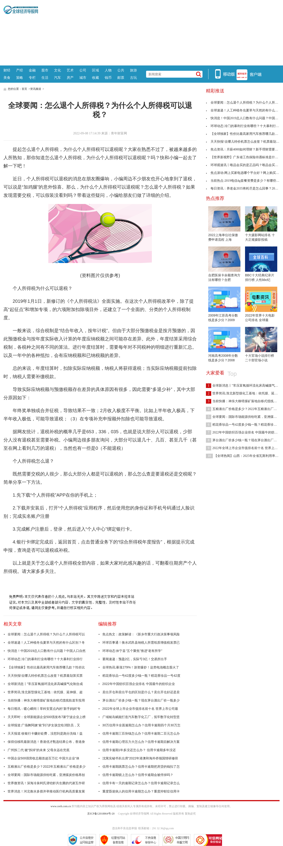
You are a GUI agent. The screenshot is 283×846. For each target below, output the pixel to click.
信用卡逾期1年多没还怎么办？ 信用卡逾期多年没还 (139, 750)
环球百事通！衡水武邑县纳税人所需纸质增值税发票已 (141, 642)
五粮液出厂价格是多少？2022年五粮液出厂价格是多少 (47, 766)
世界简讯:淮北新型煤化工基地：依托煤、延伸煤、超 (45, 692)
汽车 (57, 77)
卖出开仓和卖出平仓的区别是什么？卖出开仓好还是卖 (141, 692)
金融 (32, 70)
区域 (95, 70)
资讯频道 (35, 89)
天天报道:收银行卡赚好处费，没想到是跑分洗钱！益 (45, 733)
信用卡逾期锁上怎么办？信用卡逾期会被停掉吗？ (137, 775)
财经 (6, 70)
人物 (108, 70)
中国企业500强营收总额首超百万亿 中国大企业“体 (43, 758)
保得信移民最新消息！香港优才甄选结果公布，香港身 (46, 742)
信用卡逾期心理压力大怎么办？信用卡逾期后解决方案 (141, 742)
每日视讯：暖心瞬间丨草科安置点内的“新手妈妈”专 (44, 708)
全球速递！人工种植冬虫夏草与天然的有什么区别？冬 (46, 642)
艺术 (70, 70)
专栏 (32, 77)
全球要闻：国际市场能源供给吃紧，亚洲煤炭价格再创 (46, 775)
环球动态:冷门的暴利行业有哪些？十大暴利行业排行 (45, 659)
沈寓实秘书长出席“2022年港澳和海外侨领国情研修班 (140, 758)
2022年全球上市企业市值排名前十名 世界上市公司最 (140, 708)
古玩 (133, 77)
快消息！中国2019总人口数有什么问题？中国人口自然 (47, 651)
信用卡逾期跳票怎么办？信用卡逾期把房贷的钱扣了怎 (141, 766)
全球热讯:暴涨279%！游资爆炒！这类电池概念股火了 (140, 667)
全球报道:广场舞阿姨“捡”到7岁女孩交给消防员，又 (44, 725)
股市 (44, 70)
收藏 (95, 77)
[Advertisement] (159, 32)
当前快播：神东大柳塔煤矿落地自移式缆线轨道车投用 (46, 700)
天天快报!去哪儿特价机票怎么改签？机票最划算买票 (45, 675)
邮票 (120, 77)
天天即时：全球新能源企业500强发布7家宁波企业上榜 (47, 717)
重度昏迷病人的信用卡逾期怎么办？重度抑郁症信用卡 (141, 791)
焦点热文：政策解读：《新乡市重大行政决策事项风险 (141, 634)
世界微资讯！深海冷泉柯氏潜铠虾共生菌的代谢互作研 (46, 783)
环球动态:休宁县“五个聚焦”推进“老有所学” (132, 651)
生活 (44, 77)
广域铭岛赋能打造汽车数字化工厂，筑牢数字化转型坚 (141, 717)
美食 (6, 77)
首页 (24, 89)
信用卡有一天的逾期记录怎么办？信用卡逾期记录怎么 (141, 783)
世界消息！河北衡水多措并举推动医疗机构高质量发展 (46, 791)
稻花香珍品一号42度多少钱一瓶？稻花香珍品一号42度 (141, 675)
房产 (70, 77)
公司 (82, 70)
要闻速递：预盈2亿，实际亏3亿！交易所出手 (134, 659)
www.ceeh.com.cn (61, 806)
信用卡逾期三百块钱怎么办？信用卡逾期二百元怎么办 (141, 733)
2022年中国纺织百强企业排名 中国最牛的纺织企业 (138, 684)
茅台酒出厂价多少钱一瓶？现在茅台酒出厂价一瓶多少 (141, 700)
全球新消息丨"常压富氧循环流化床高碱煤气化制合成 (45, 684)
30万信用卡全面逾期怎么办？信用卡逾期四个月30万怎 (141, 725)
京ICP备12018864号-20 (101, 813)
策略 (19, 77)
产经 (19, 70)
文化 (57, 70)
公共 (120, 70)
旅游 (133, 70)
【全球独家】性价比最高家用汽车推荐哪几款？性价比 (46, 667)
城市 (82, 77)
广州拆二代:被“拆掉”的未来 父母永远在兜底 (38, 750)
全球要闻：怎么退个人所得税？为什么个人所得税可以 (46, 634)
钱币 (108, 77)
